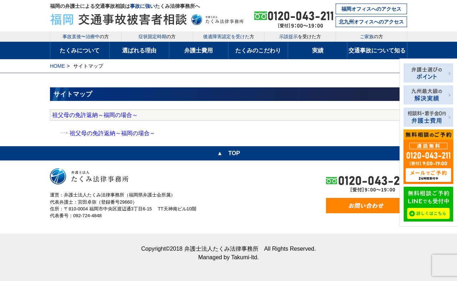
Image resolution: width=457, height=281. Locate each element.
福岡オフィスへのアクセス (371, 9)
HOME (57, 66)
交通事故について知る (377, 50)
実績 (317, 50)
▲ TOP (228, 153)
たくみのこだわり (258, 50)
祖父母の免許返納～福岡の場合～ (95, 115)
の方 (85, 36)
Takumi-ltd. (244, 257)
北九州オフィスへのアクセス (371, 22)
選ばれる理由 (139, 50)
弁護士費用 (198, 50)
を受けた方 (300, 36)
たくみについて (80, 50)
